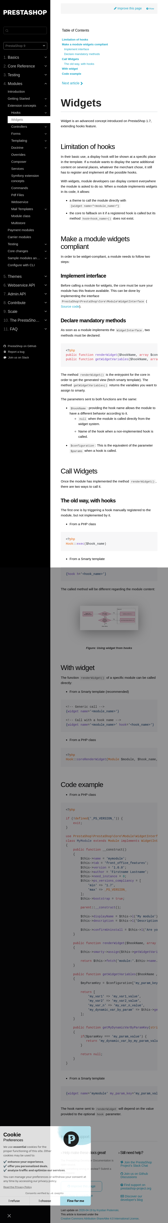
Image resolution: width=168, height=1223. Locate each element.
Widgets (17, 119)
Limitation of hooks (75, 39)
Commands (19, 188)
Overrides (18, 154)
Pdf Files (17, 195)
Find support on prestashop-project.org (136, 1185)
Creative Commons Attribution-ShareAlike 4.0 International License (100, 1217)
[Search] (25, 30)
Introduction (16, 91)
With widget (70, 68)
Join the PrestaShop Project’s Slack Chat (136, 1162)
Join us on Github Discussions (134, 1174)
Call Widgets (70, 59)
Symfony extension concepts (25, 178)
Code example (71, 73)
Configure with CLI (21, 265)
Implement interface (76, 49)
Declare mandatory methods (82, 54)
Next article (72, 83)
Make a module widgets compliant (85, 44)
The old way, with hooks (79, 64)
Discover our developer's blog (132, 1197)
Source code (70, 306)
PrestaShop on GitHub (20, 346)
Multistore (18, 223)
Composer (18, 161)
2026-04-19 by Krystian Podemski (98, 1209)
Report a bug (14, 351)
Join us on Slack (16, 357)
